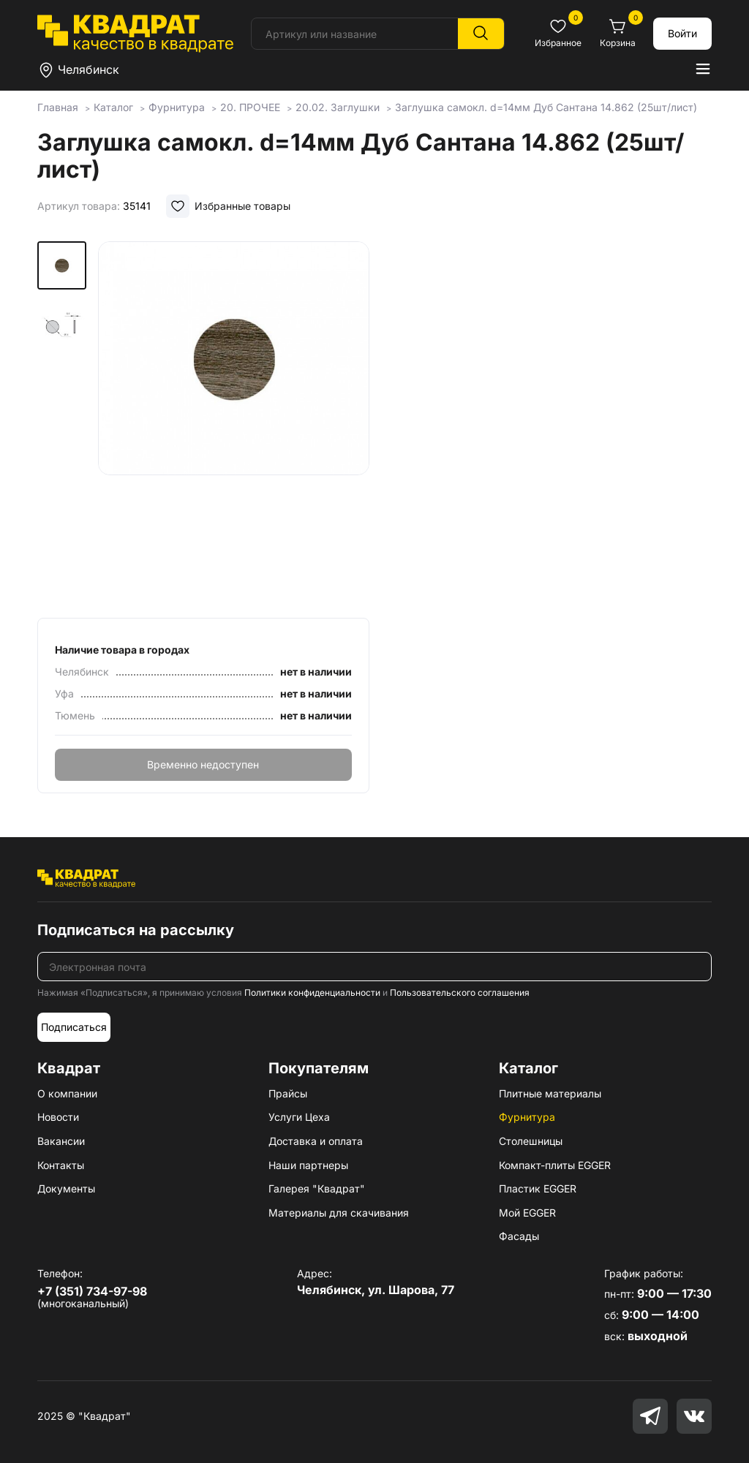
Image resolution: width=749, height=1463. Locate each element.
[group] (233, 424)
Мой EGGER (527, 1212)
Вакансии (61, 1141)
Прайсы (287, 1093)
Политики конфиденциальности (312, 992)
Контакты (60, 1165)
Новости (58, 1117)
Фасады (519, 1236)
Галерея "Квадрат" (316, 1188)
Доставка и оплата (315, 1141)
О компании (67, 1093)
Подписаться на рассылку (135, 930)
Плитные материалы (550, 1093)
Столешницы (530, 1141)
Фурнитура (527, 1117)
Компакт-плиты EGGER (555, 1165)
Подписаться (74, 1027)
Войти (682, 33)
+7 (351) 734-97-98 (92, 1291)
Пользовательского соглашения (460, 992)
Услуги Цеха (299, 1117)
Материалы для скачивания (338, 1212)
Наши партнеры (308, 1165)
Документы (66, 1188)
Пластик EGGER (537, 1188)
